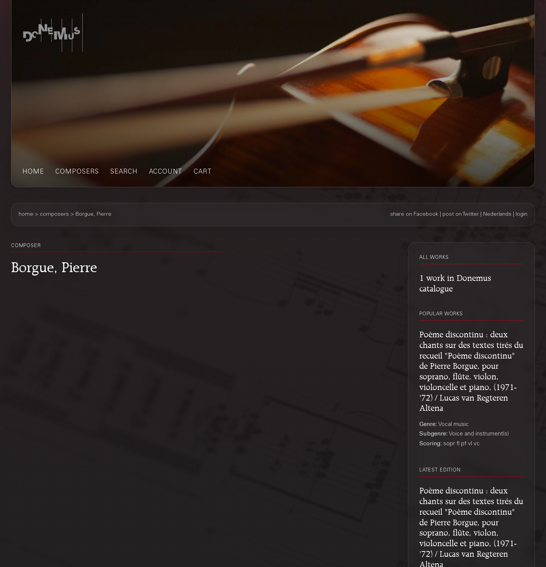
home (33, 172)
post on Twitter (460, 214)
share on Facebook (414, 214)
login (521, 214)
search (124, 172)
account (165, 172)
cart (203, 172)
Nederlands (497, 214)
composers (77, 172)
